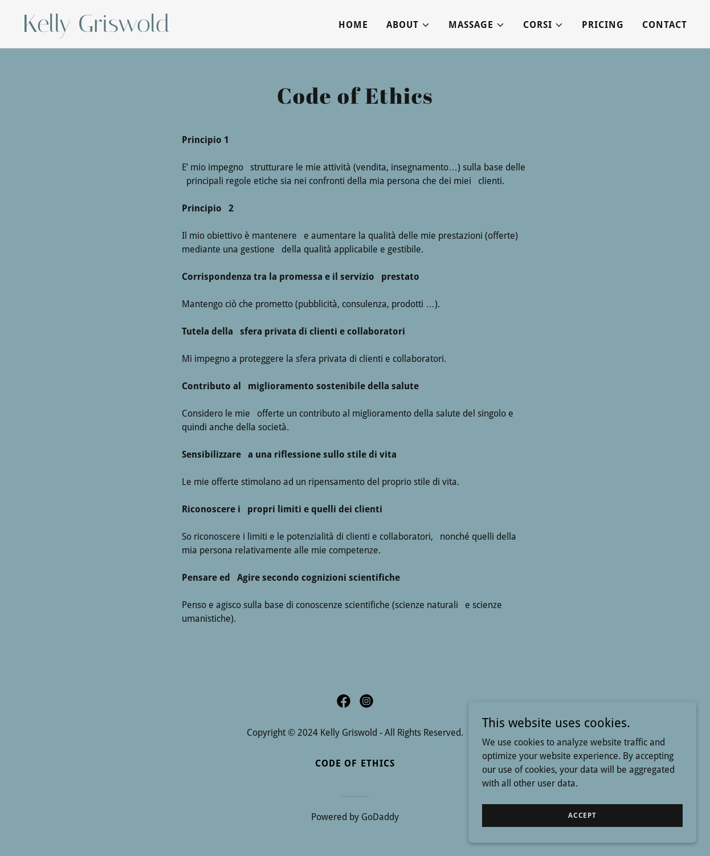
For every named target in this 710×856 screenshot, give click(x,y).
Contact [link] (664, 24)
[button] (408, 25)
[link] (139, 28)
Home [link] (353, 24)
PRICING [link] (603, 24)
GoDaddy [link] (380, 817)
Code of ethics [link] (354, 763)
